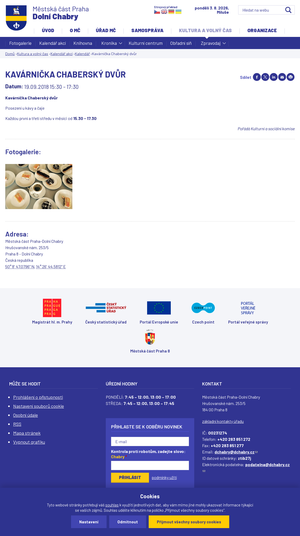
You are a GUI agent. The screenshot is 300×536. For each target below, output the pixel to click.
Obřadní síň (181, 43)
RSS (17, 424)
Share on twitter (265, 77)
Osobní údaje (25, 415)
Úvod (48, 30)
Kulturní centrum (146, 43)
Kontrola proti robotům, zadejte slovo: (148, 454)
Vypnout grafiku (29, 442)
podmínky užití (164, 477)
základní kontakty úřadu (223, 421)
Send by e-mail (282, 77)
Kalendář (82, 53)
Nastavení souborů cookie (38, 406)
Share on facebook (257, 77)
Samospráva (147, 30)
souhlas (112, 505)
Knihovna (82, 43)
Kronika (109, 44)
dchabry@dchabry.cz (236, 451)
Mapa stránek (27, 433)
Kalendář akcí (52, 43)
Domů (10, 53)
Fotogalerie (20, 43)
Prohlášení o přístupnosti (38, 397)
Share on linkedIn (274, 77)
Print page (290, 77)
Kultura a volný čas (205, 30)
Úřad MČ (106, 30)
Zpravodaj (211, 44)
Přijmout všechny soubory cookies (189, 521)
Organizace (262, 30)
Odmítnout (127, 521)
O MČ (75, 30)
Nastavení (88, 521)
